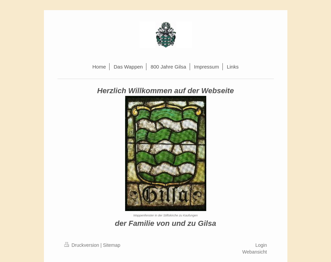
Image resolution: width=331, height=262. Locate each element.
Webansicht (254, 252)
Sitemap (111, 245)
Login (261, 245)
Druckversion (82, 245)
